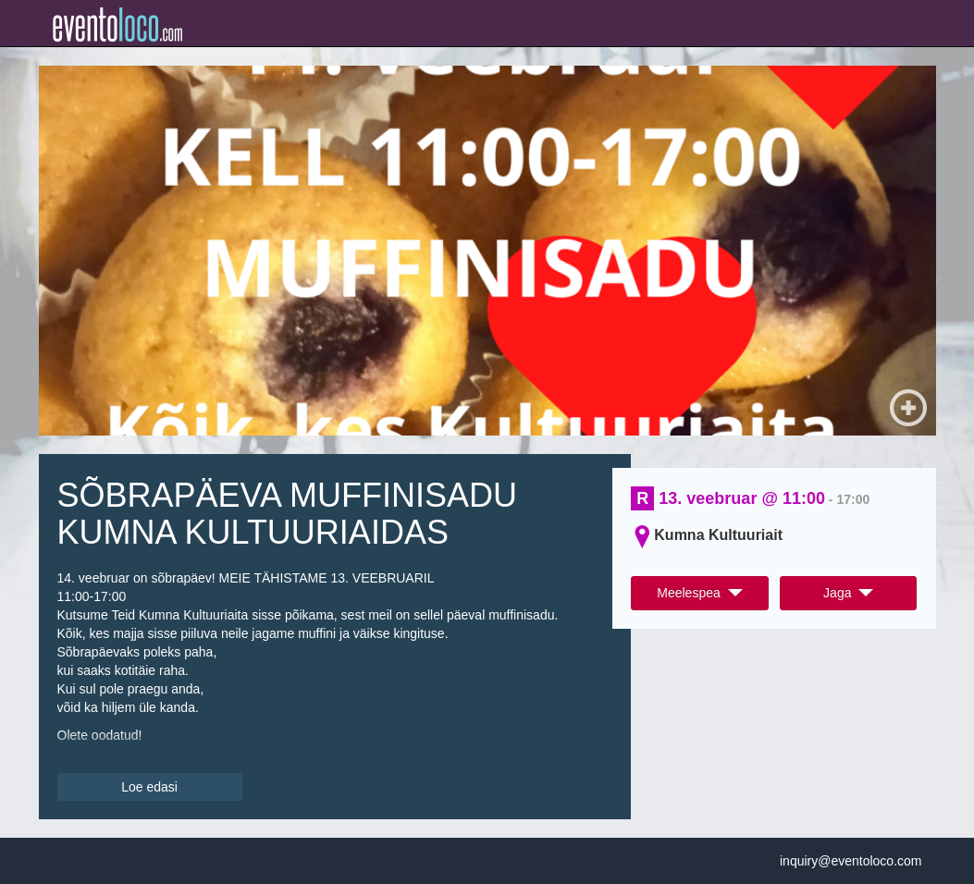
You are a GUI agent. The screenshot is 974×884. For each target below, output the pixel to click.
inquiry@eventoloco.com (851, 860)
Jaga (848, 592)
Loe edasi (149, 787)
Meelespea (700, 592)
